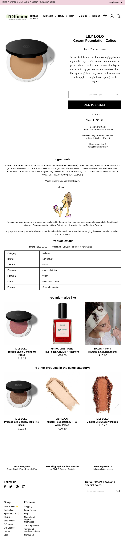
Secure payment (31, 525)
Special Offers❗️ (11, 513)
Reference (56, 247)
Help (26, 513)
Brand (32, 247)
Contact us (29, 535)
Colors (7, 531)
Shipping (28, 506)
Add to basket (94, 104)
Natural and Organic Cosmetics (29, 519)
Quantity (93, 94)
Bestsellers (9, 510)
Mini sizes (8, 517)
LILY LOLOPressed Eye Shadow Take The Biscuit (21, 422)
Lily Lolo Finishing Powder (90, 225)
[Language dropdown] (116, 2)
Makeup (83, 16)
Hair (71, 16)
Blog (6, 535)
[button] (53, 61)
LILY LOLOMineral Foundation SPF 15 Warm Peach (62, 422)
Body (61, 16)
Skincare (48, 16)
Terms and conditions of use (32, 530)
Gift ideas (8, 524)
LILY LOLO (95, 36)
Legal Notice (30, 510)
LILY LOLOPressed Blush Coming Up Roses (21, 351)
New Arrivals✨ (11, 506)
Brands (34, 16)
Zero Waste (9, 521)
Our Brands (9, 528)
